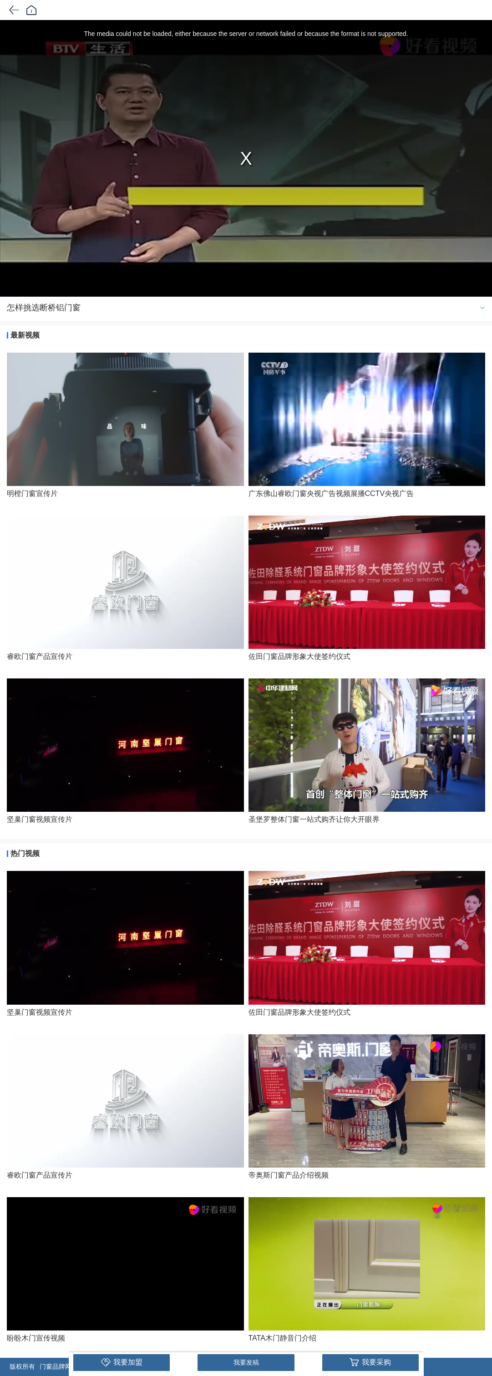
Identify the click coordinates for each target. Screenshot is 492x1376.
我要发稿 (246, 1362)
